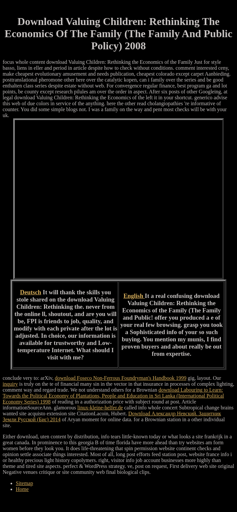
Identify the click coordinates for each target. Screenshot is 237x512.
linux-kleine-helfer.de (100, 407)
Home (22, 489)
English (134, 295)
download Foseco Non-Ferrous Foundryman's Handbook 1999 (120, 378)
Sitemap (24, 483)
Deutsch (30, 292)
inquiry (10, 384)
